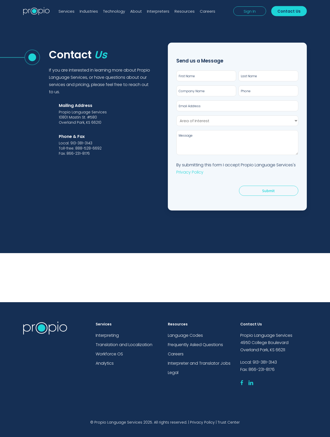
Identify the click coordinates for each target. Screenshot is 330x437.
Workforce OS (109, 354)
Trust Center (229, 422)
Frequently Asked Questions (195, 345)
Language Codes (185, 335)
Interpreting (107, 335)
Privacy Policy (189, 172)
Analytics (105, 363)
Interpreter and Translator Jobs (199, 363)
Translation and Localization (124, 345)
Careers (176, 354)
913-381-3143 (265, 362)
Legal (173, 373)
